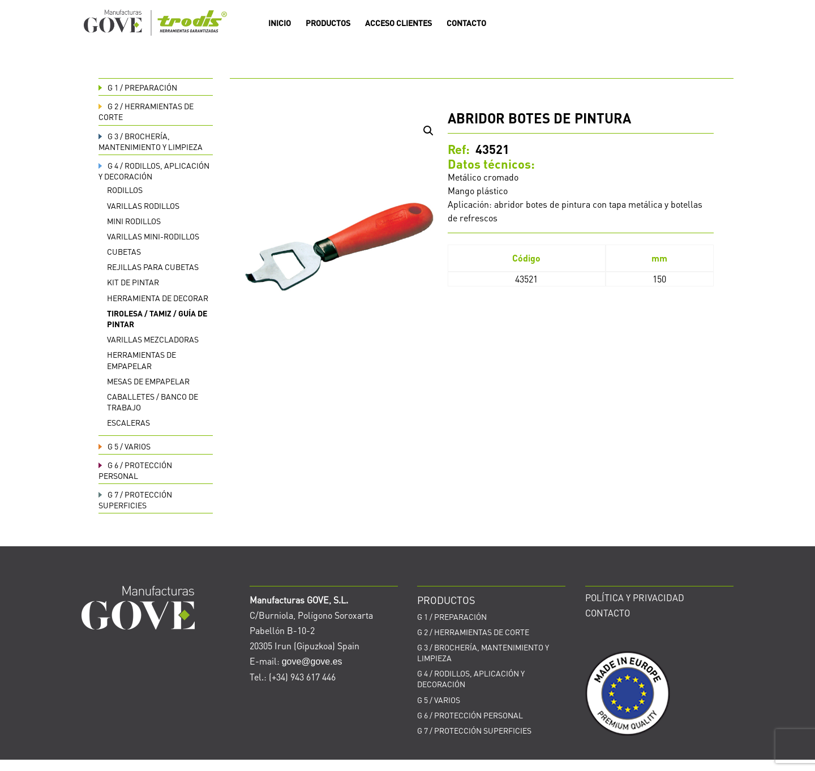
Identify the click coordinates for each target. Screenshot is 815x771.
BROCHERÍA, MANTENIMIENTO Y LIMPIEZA (150, 141)
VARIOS (124, 446)
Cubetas (124, 251)
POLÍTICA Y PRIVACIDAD (634, 597)
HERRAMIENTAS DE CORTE (473, 632)
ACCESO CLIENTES (398, 23)
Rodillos (125, 190)
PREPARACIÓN (137, 87)
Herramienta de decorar (157, 298)
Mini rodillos (134, 221)
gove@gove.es (312, 661)
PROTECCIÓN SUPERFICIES (135, 499)
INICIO (279, 23)
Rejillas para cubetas (153, 267)
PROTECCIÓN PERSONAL (135, 470)
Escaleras (128, 422)
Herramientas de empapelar (141, 359)
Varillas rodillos (143, 205)
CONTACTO (466, 23)
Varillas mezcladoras (153, 339)
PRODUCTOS (328, 23)
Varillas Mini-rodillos (153, 236)
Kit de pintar (133, 282)
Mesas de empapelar (148, 381)
